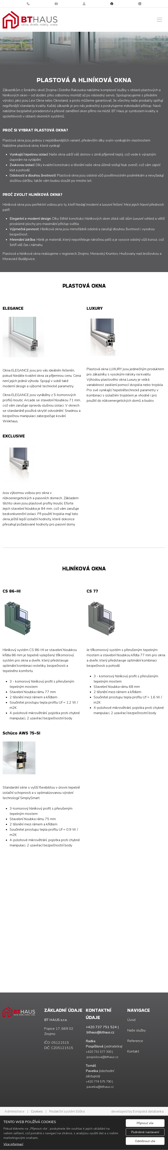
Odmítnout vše (145, 1141)
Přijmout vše (145, 1123)
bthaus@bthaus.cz (100, 1032)
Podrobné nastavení (145, 1132)
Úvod (131, 1019)
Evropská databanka (148, 1111)
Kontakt (133, 1051)
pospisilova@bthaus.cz (102, 1057)
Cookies (37, 1111)
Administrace (14, 1111)
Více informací (13, 1144)
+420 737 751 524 (101, 1027)
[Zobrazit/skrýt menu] (159, 20)
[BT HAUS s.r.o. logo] (30, 20)
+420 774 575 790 (98, 1081)
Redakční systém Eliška (67, 1111)
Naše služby (136, 1030)
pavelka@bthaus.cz (100, 1087)
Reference (135, 1041)
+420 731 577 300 (98, 1052)
